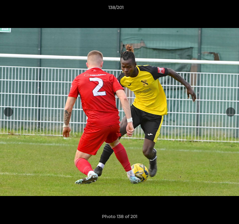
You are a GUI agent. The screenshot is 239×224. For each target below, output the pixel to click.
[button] (216, 9)
